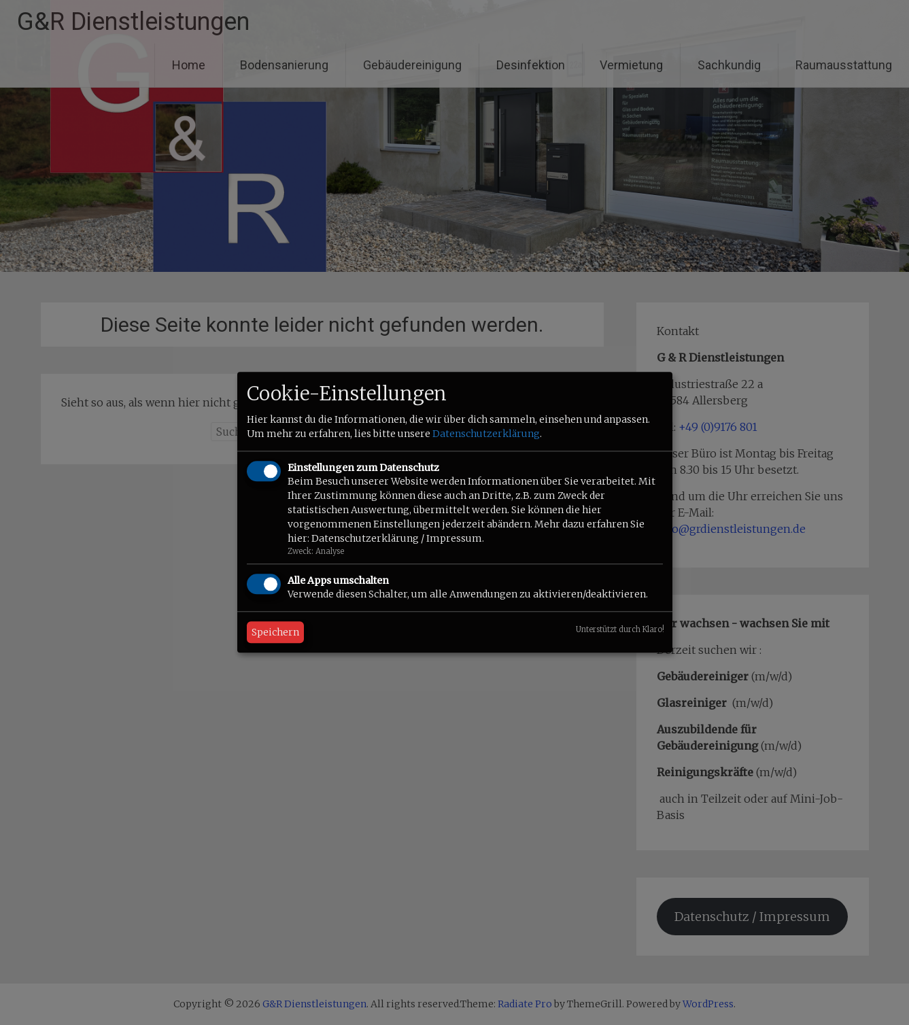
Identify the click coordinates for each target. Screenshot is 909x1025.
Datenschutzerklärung (486, 434)
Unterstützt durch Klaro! (620, 630)
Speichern (275, 633)
